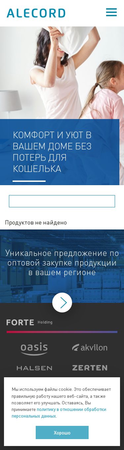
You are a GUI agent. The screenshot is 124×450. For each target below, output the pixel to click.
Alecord (36, 13)
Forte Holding (29, 322)
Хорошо (62, 432)
